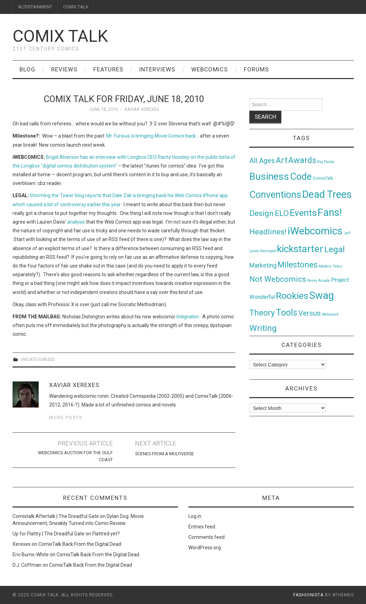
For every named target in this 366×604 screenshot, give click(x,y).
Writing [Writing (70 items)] (263, 328)
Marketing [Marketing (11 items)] (263, 265)
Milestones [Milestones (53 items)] (298, 265)
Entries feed (201, 526)
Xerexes (22, 544)
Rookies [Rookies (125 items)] (292, 295)
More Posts (65, 417)
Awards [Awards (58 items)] (302, 160)
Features (108, 69)
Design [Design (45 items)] (261, 213)
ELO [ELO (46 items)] (282, 213)
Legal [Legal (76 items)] (334, 249)
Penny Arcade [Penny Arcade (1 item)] (318, 280)
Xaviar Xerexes (141, 109)
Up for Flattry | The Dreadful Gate (49, 533)
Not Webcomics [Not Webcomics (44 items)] (277, 279)
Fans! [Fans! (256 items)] (330, 212)
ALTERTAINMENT (35, 6)
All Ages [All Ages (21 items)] (262, 161)
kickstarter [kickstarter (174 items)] (300, 249)
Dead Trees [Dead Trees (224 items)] (327, 194)
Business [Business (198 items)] (269, 176)
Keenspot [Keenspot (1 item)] (268, 251)
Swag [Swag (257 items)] (321, 295)
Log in (194, 516)
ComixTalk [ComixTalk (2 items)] (323, 178)
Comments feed (206, 537)
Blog (27, 69)
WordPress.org (204, 547)
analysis (76, 222)
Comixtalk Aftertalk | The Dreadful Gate (56, 516)
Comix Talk (60, 36)
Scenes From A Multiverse (164, 453)
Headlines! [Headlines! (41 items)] (268, 231)
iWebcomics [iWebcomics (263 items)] (315, 231)
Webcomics (209, 69)
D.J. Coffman (27, 565)
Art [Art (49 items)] (281, 160)
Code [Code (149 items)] (301, 176)
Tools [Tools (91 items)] (286, 313)
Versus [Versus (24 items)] (309, 313)
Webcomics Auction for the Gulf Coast (75, 456)
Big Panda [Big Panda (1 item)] (325, 162)
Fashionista (308, 595)
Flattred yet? (106, 533)
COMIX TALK (75, 6)
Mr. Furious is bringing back (151, 136)
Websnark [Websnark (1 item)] (330, 314)
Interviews (157, 69)
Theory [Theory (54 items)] (262, 313)
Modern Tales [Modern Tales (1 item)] (330, 266)
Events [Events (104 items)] (303, 213)
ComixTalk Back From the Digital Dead (79, 544)
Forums (256, 69)
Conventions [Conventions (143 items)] (275, 194)
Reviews (64, 69)
